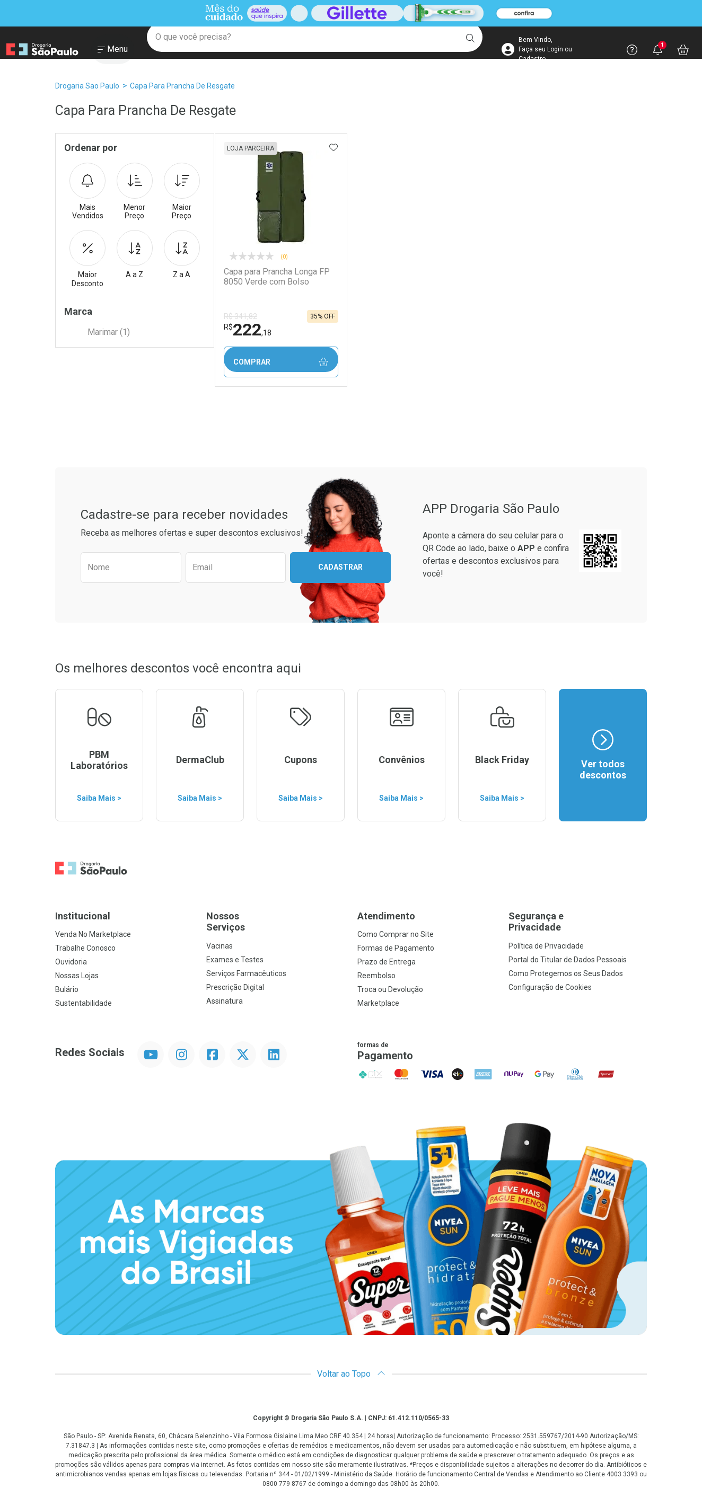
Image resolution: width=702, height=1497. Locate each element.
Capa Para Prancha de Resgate (182, 86)
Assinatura (224, 1001)
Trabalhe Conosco (85, 948)
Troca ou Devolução (390, 989)
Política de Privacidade (546, 946)
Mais (87, 192)
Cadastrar (340, 567)
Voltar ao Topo (351, 1374)
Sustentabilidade (83, 1003)
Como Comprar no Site (395, 934)
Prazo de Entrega (386, 962)
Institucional (82, 916)
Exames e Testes (235, 959)
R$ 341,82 (240, 316)
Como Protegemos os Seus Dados (565, 973)
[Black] (351, 13)
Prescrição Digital (235, 987)
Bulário (66, 989)
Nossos (275, 921)
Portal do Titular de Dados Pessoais (567, 959)
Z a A (182, 254)
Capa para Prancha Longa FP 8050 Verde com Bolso (276, 277)
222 (247, 329)
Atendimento (386, 916)
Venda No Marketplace (93, 934)
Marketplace (378, 1003)
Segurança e (577, 921)
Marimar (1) (108, 332)
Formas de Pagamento (395, 948)
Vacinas (219, 946)
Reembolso (376, 975)
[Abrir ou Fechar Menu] (112, 52)
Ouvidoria (71, 962)
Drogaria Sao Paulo (87, 86)
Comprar (280, 362)
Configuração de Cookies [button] (550, 987)
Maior (182, 192)
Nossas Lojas (77, 975)
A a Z (135, 254)
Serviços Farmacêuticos (246, 973)
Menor (135, 192)
